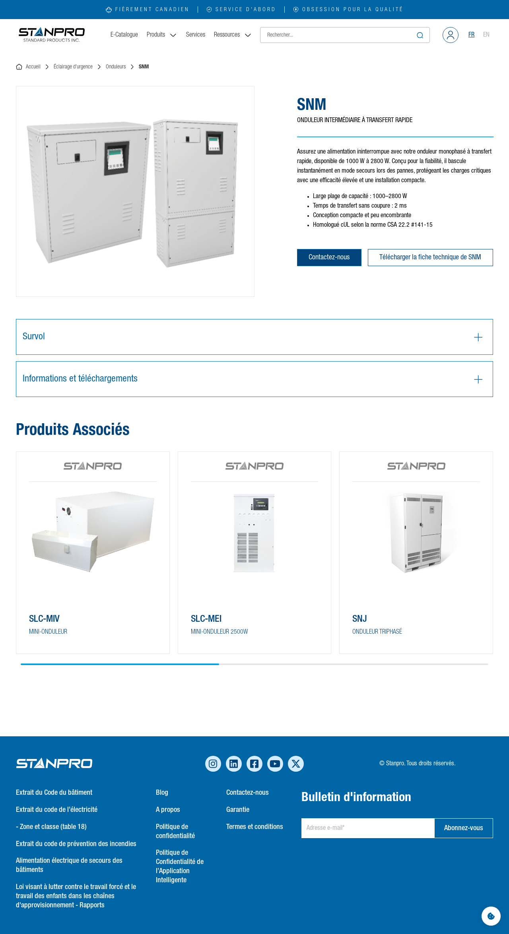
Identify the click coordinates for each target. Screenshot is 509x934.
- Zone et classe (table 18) (51, 827)
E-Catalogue (124, 35)
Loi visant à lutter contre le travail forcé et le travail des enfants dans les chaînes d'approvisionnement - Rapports (76, 896)
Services (195, 35)
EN (486, 35)
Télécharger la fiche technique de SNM (430, 257)
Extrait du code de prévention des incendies (76, 844)
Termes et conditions (254, 827)
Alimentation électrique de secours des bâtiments (69, 865)
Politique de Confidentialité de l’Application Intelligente (180, 866)
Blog (162, 793)
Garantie (237, 810)
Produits (162, 35)
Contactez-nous (329, 257)
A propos (168, 810)
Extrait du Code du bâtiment (54, 793)
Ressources (233, 35)
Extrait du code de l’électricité (56, 810)
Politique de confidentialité (175, 831)
